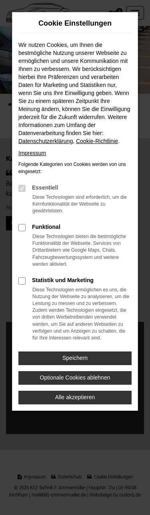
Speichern (75, 358)
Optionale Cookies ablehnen (75, 377)
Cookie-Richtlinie (97, 141)
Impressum (32, 153)
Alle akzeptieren (75, 397)
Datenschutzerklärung (45, 141)
